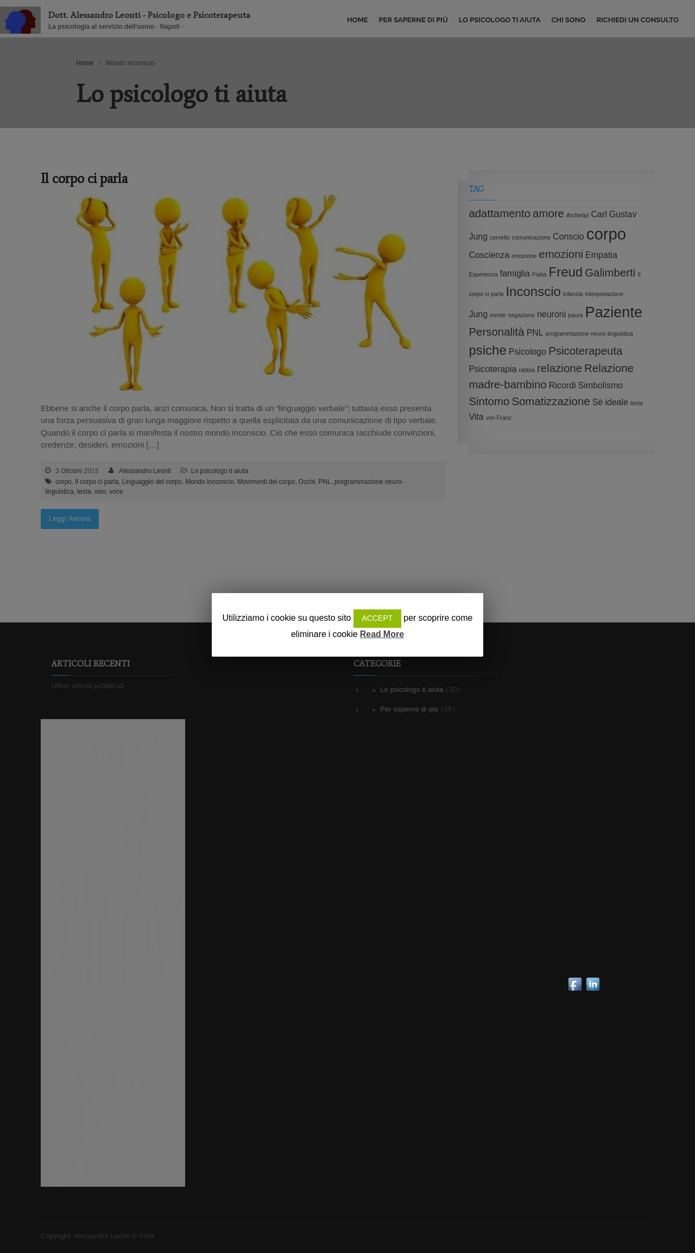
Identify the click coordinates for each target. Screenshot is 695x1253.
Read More (382, 634)
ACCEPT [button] (377, 618)
